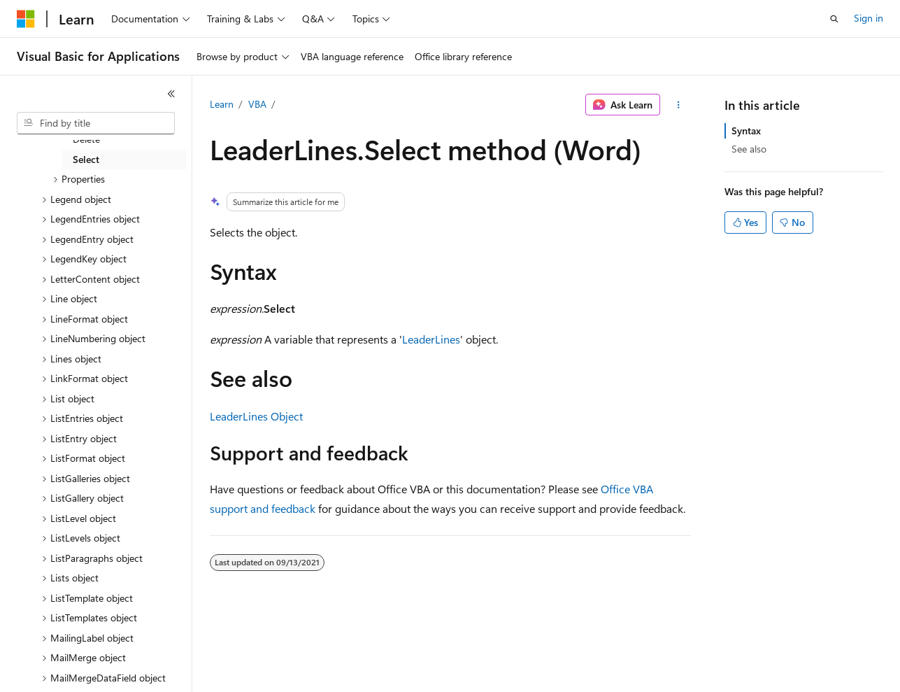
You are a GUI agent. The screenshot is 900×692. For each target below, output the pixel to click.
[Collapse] (171, 93)
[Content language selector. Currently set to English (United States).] (81, 672)
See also (748, 148)
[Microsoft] (26, 19)
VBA (257, 104)
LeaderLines (431, 339)
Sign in (868, 17)
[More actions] (678, 105)
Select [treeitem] (86, 159)
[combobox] (96, 123)
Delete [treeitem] (86, 139)
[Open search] (834, 18)
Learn (222, 104)
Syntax (746, 130)
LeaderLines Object (256, 416)
